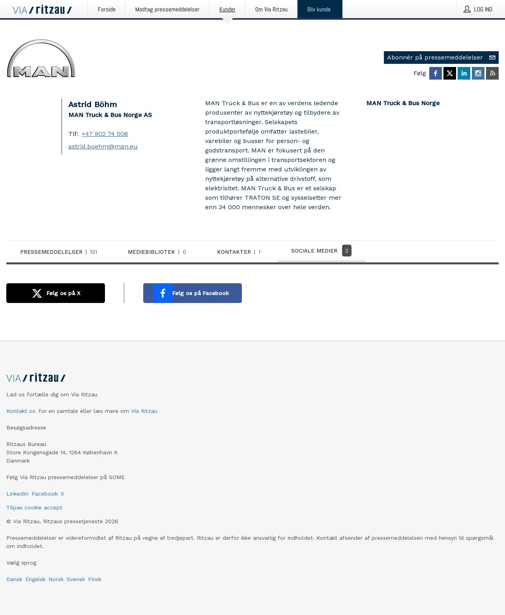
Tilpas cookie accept (34, 507)
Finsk (94, 579)
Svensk (76, 579)
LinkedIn (17, 494)
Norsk (56, 579)
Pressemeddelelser (60, 252)
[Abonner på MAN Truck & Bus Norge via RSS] (492, 73)
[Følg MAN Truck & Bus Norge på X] (449, 73)
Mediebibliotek (158, 252)
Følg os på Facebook (191, 293)
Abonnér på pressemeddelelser (443, 57)
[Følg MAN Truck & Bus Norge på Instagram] (478, 73)
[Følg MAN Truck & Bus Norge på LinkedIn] (464, 73)
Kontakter (240, 252)
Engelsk (35, 579)
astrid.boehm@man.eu (103, 146)
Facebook (45, 494)
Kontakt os (21, 411)
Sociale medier (321, 250)
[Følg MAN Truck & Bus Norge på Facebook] (435, 73)
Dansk (14, 579)
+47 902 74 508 (105, 133)
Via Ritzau (144, 411)
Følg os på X (54, 293)
